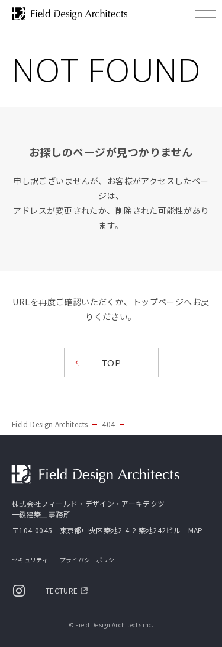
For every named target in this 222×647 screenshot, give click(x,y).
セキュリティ (30, 559)
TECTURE (62, 590)
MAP (195, 530)
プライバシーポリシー (90, 559)
